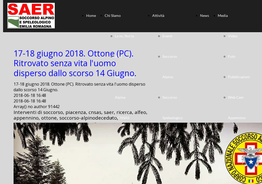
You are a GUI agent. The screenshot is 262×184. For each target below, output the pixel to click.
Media (223, 15)
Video (232, 36)
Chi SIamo (113, 15)
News (204, 15)
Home (91, 15)
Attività (158, 15)
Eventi (167, 36)
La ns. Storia (124, 36)
